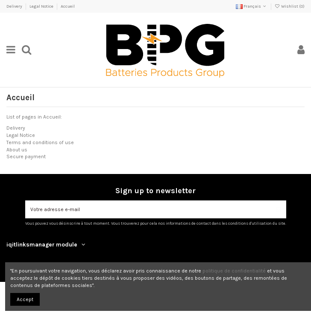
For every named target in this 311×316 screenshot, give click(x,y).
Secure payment (26, 156)
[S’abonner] (278, 209)
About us (16, 150)
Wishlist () (290, 6)
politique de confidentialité (234, 271)
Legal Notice (41, 6)
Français (251, 6)
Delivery (14, 6)
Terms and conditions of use (40, 142)
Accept (25, 299)
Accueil (68, 6)
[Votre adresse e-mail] (148, 209)
